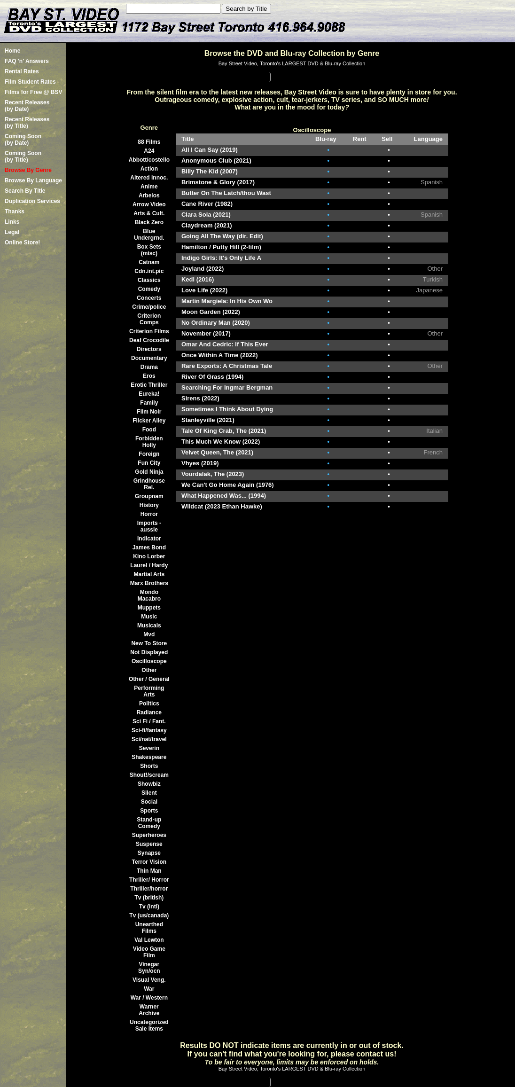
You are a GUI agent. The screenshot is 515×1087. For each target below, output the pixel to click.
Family (149, 402)
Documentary (149, 358)
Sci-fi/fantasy (149, 730)
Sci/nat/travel (149, 739)
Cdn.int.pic (149, 271)
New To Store (149, 643)
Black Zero (149, 222)
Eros (149, 376)
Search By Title (25, 191)
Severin (149, 748)
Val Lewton (149, 940)
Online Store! (22, 242)
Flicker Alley (149, 420)
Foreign (149, 454)
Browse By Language (33, 180)
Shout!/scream (149, 775)
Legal (12, 232)
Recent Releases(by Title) (27, 122)
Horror (149, 514)
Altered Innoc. (149, 177)
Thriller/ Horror (149, 879)
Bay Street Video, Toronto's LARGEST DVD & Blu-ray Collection (292, 63)
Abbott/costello (149, 159)
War (149, 988)
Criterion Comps (149, 319)
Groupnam (149, 496)
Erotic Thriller (149, 385)
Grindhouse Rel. (149, 484)
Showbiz (149, 784)
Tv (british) (149, 897)
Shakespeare (149, 757)
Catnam (149, 262)
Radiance (149, 712)
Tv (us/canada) (149, 915)
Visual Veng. (149, 980)
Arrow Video (149, 204)
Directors (149, 349)
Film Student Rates (30, 81)
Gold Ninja (149, 472)
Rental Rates (22, 71)
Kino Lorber (149, 556)
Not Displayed (149, 652)
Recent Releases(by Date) (27, 105)
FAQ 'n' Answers (27, 61)
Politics (149, 703)
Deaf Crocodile (149, 340)
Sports (149, 810)
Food (149, 429)
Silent (149, 793)
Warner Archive (149, 1010)
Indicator (149, 538)
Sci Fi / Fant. (149, 721)
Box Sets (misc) (149, 250)
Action (149, 168)
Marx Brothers (149, 583)
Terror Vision (149, 862)
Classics (149, 280)
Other (148, 670)
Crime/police (149, 307)
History (149, 505)
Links (12, 222)
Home (12, 50)
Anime (149, 186)
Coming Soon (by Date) (23, 139)
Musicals (149, 625)
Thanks (14, 211)
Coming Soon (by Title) (23, 156)
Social (149, 801)
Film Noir (149, 411)
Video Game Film (149, 952)
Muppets (149, 607)
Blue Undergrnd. (149, 234)
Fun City (149, 463)
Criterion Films (149, 331)
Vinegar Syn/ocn (149, 967)
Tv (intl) (149, 906)
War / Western (149, 997)
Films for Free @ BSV (33, 92)
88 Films (149, 142)
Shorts (149, 766)
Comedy (149, 289)
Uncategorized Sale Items (149, 1025)
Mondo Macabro (149, 595)
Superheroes (149, 835)
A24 (149, 151)
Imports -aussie (149, 526)
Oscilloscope (149, 661)
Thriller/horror (149, 888)
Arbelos (149, 195)
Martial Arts (149, 574)
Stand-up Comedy (149, 822)
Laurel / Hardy (149, 565)
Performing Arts (149, 691)
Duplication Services (32, 201)
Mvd (149, 634)
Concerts (149, 298)
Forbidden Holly (149, 441)
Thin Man (149, 871)
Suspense (149, 844)
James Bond (149, 547)
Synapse (149, 853)
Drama (149, 367)
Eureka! (149, 394)
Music (149, 616)
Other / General (149, 679)
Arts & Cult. (148, 213)
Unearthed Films (149, 927)
